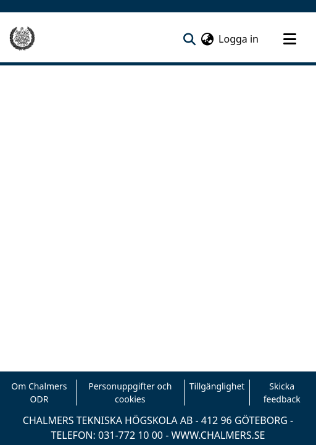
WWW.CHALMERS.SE (218, 435)
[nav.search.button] (189, 38)
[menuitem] (207, 38)
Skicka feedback (282, 392)
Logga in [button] (239, 39)
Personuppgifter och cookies (130, 392)
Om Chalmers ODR (39, 392)
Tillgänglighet (217, 386)
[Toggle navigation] (289, 39)
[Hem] (22, 39)
